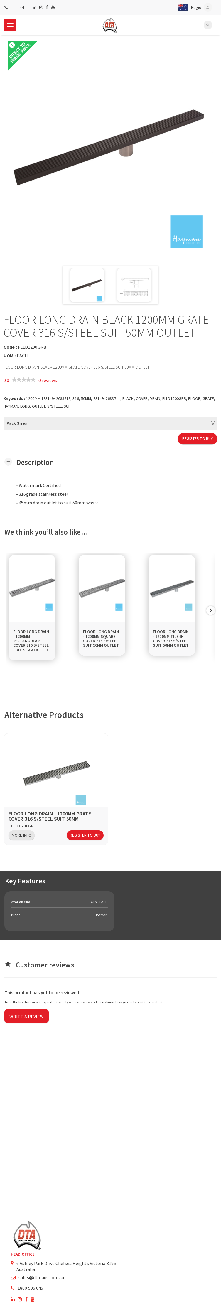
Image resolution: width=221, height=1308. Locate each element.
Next (210, 610)
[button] (189, 7)
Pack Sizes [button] (16, 423)
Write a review (26, 1017)
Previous (10, 610)
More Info (21, 835)
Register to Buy (197, 438)
